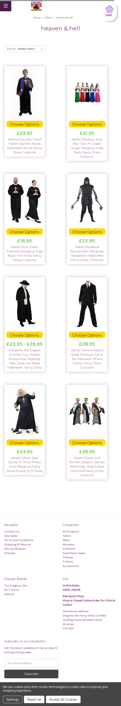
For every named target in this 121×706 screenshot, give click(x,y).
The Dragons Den (15, 585)
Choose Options (24, 124)
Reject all (34, 699)
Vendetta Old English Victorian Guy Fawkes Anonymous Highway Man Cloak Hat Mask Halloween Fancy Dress (24, 358)
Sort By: (11, 48)
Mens (66, 540)
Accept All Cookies (63, 699)
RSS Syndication (15, 549)
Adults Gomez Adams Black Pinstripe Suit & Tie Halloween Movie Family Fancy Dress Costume (87, 358)
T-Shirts (68, 561)
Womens (69, 544)
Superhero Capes (74, 553)
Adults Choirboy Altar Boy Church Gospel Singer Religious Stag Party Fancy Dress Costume (87, 148)
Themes (68, 557)
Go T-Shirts (11, 590)
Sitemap (9, 553)
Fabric (67, 536)
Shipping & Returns (17, 544)
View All (9, 594)
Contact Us (12, 531)
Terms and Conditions (18, 540)
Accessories (71, 566)
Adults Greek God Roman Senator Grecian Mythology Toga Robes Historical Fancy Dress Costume (87, 466)
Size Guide (10, 536)
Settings (12, 699)
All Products (71, 531)
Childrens (69, 549)
